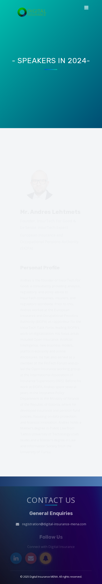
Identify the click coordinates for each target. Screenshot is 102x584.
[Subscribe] (45, 559)
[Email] (31, 559)
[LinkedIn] (16, 559)
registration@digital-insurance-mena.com (54, 525)
